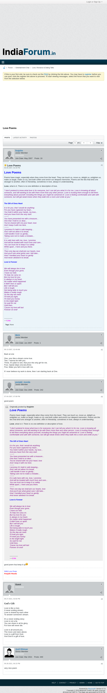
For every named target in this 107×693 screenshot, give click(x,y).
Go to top (99, 683)
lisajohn (19, 150)
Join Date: (19, 158)
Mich (17, 335)
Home (90, 683)
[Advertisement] (53, 24)
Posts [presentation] (7, 137)
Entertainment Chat (22, 68)
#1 (102, 165)
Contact (62, 683)
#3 (102, 397)
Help (54, 683)
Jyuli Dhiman (21, 649)
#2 (102, 350)
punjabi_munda (22, 382)
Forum (10, 68)
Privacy (73, 683)
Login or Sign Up (94, 2)
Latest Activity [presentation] (20, 137)
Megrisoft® (92, 689)
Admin (81, 683)
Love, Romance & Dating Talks (43, 68)
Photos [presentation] (33, 137)
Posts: (37, 158)
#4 (102, 599)
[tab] (7, 137)
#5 (102, 664)
